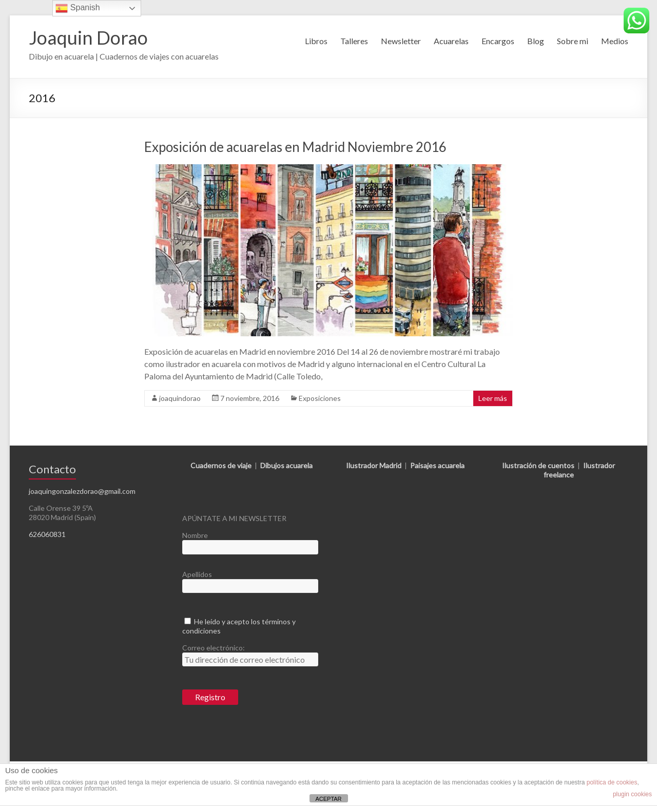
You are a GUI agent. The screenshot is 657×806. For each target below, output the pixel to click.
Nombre (195, 535)
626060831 (47, 534)
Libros (316, 41)
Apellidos (197, 574)
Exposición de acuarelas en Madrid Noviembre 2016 (295, 147)
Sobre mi (572, 41)
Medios (614, 41)
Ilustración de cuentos (538, 465)
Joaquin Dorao (88, 37)
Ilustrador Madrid (373, 465)
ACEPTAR (328, 799)
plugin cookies (632, 794)
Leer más (492, 398)
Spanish (77, 8)
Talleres (354, 41)
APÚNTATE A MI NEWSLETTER (234, 518)
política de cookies (612, 782)
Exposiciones (320, 398)
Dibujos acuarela (286, 465)
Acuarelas (451, 41)
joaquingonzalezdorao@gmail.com (82, 491)
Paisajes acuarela (437, 465)
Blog (535, 41)
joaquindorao (180, 398)
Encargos (497, 41)
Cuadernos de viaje (221, 465)
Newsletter (401, 41)
